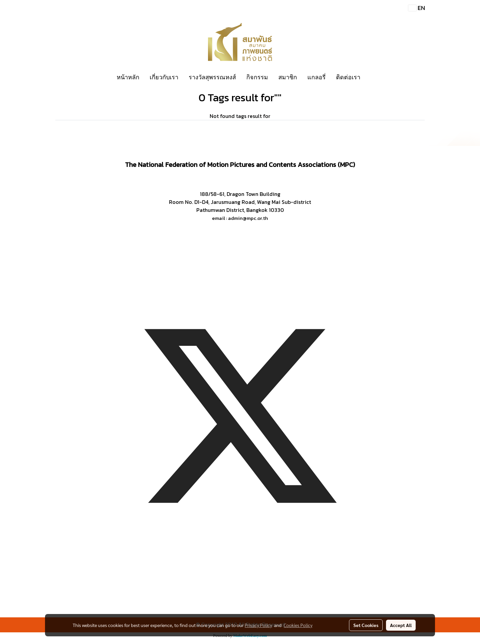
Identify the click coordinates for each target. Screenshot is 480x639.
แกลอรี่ (316, 77)
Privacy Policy (258, 625)
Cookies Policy (298, 625)
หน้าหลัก (128, 77)
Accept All (401, 625)
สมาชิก (287, 77)
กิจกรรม (257, 77)
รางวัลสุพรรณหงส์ (212, 77)
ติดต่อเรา (348, 77)
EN (416, 7)
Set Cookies (365, 625)
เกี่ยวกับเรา (164, 77)
